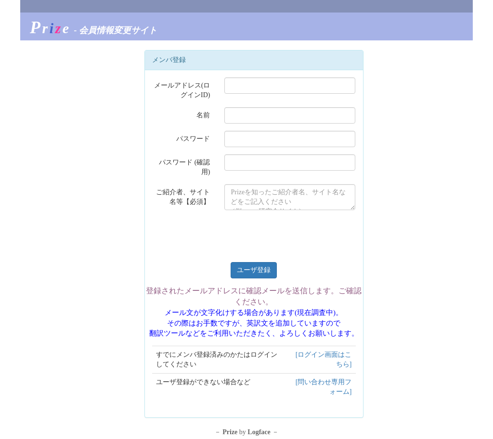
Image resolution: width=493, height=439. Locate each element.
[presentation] (297, 236)
